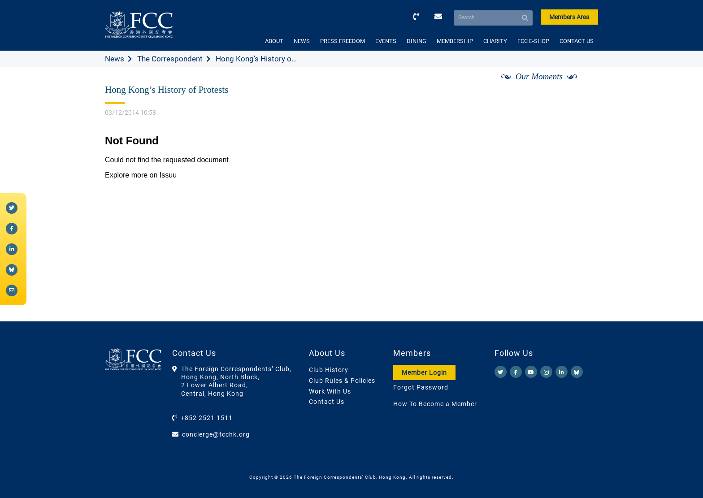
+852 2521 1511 (207, 417)
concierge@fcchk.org (216, 434)
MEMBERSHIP (455, 41)
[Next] (581, 86)
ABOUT (274, 41)
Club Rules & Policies (342, 380)
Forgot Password (420, 387)
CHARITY (495, 41)
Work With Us (330, 391)
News (114, 58)
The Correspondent (170, 58)
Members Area (569, 17)
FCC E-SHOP (533, 41)
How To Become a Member (435, 403)
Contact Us (326, 401)
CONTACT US (577, 41)
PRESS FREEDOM (342, 41)
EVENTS (385, 41)
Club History (328, 369)
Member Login (424, 372)
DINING (416, 41)
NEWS (302, 41)
